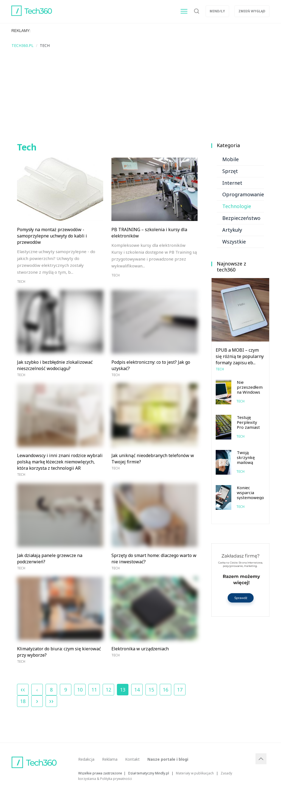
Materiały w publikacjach (195, 773)
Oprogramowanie (243, 194)
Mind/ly (217, 11)
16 (165, 689)
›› (51, 700)
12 (108, 689)
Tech (21, 281)
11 (94, 689)
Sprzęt (230, 171)
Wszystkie (234, 241)
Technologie (236, 206)
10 (80, 689)
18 (23, 701)
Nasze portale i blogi (167, 759)
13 (122, 688)
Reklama (109, 759)
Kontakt (132, 759)
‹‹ (23, 689)
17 (179, 689)
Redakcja (86, 759)
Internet (232, 183)
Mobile (230, 159)
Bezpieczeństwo (241, 218)
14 (137, 689)
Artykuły (232, 229)
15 (151, 689)
